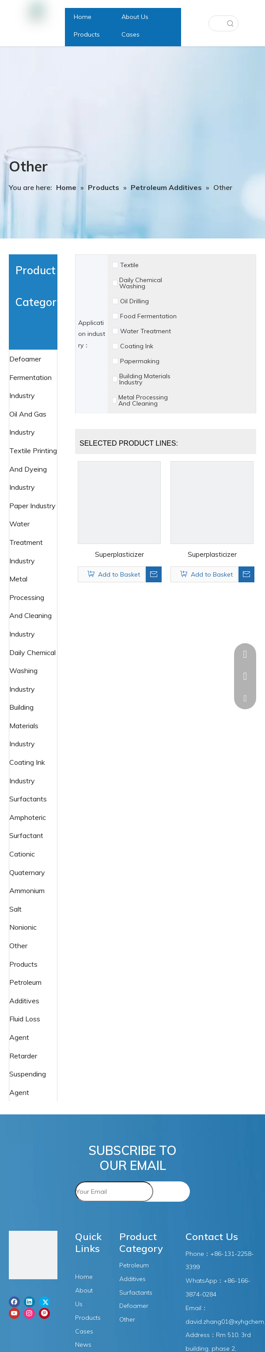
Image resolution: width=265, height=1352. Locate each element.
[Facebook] (14, 1301)
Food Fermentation (148, 316)
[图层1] (33, 1257)
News (83, 1344)
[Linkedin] (29, 1301)
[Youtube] (14, 1313)
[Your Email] (114, 1191)
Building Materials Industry (144, 379)
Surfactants (29, 798)
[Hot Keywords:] (230, 23)
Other (127, 1319)
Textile (129, 265)
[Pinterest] (44, 1313)
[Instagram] (29, 1313)
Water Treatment (145, 331)
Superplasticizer (119, 554)
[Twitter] (44, 1301)
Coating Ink (136, 346)
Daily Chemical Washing (140, 283)
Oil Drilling (134, 301)
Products (88, 1318)
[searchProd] (216, 23)
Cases (84, 1331)
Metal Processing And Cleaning (143, 400)
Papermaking (139, 361)
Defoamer (26, 358)
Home (84, 1277)
